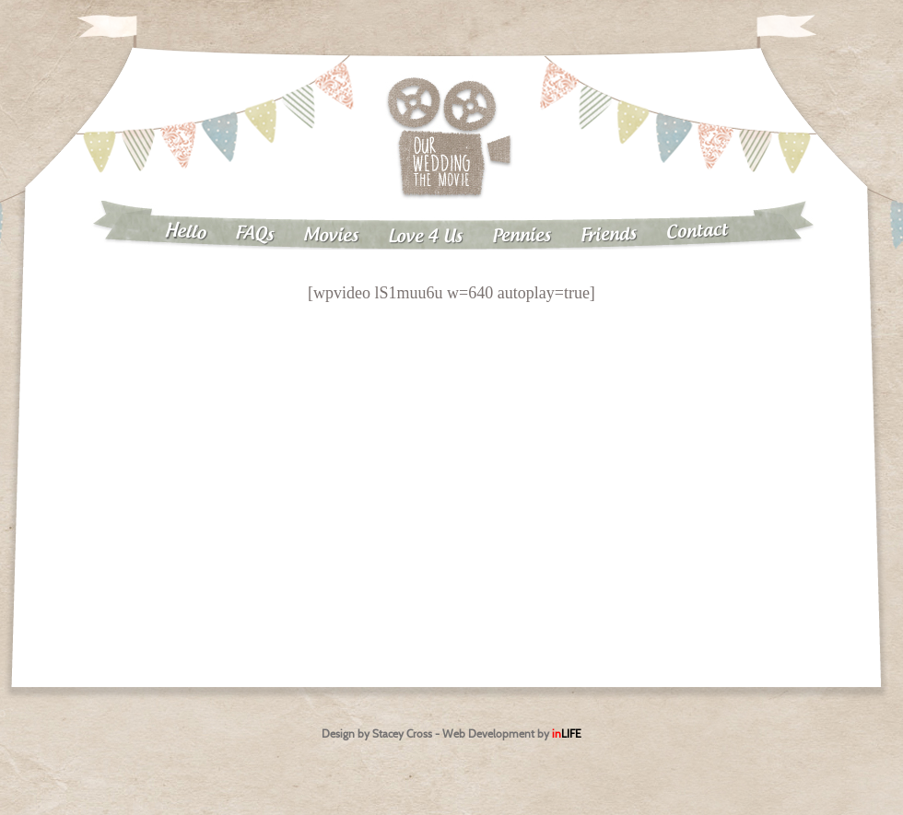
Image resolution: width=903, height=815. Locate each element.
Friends (609, 235)
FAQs (255, 234)
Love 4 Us (425, 237)
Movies (330, 235)
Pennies (521, 235)
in (566, 733)
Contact (697, 231)
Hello (184, 232)
